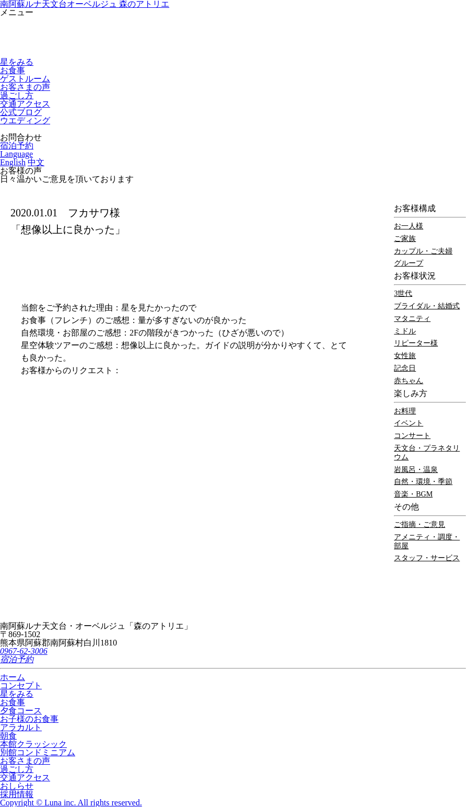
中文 (36, 162)
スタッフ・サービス (427, 558)
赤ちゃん (408, 381)
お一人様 (408, 226)
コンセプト (21, 685)
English (13, 162)
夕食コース (21, 710)
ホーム (12, 677)
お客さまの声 (25, 87)
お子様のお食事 (29, 718)
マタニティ (412, 318)
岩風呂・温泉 (416, 470)
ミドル (405, 331)
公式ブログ (21, 112)
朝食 (8, 735)
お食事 (12, 70)
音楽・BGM (413, 494)
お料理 (405, 411)
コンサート (412, 436)
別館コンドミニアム (37, 752)
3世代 (403, 293)
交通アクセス (25, 103)
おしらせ (16, 785)
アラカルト (21, 727)
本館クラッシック (33, 744)
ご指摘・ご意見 (419, 524)
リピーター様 (416, 343)
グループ (408, 263)
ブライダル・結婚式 (427, 306)
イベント (408, 423)
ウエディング (25, 120)
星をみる (16, 61)
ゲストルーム (25, 78)
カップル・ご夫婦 (423, 251)
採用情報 (16, 794)
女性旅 (405, 356)
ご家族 (405, 239)
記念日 (405, 368)
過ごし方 (16, 95)
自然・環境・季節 (423, 482)
